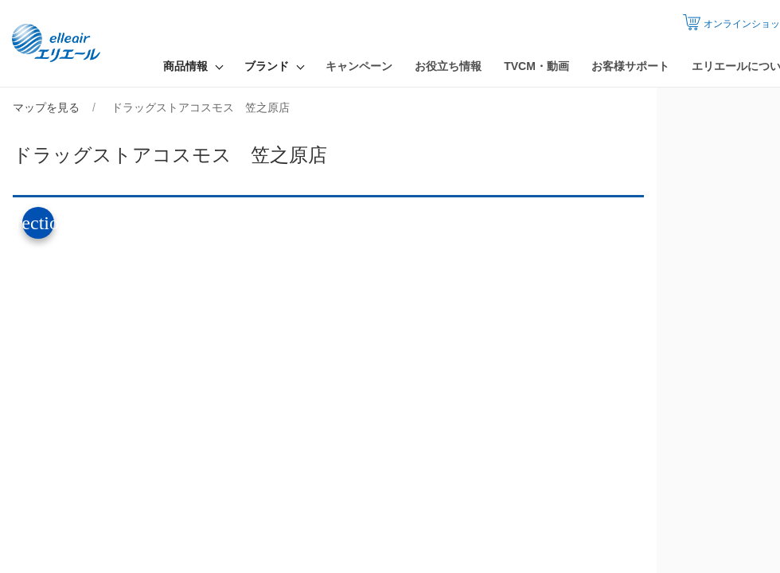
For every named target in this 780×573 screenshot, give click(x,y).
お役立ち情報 (448, 66)
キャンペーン (359, 66)
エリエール (59, 44)
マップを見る (46, 107)
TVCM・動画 (536, 66)
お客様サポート (630, 66)
